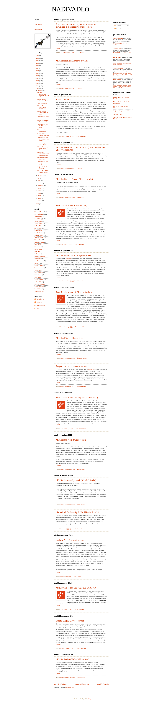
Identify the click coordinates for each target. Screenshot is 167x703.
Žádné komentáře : (81, 136)
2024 (37, 60)
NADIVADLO (70, 9)
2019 (37, 73)
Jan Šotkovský (38, 228)
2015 (37, 83)
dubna (39, 193)
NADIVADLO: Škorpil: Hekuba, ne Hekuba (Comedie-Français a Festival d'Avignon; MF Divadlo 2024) (122, 74)
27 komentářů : (80, 52)
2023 (37, 63)
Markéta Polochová (40, 284)
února (39, 198)
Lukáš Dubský (38, 218)
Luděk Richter (38, 249)
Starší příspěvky (103, 684)
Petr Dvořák (38, 244)
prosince (40, 90)
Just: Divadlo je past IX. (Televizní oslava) (74, 292)
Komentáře (118, 28)
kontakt (36, 27)
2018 (37, 75)
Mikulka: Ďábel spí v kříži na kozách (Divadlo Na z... (42, 107)
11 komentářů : (81, 504)
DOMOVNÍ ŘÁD (39, 29)
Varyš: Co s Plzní (117, 114)
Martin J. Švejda (39, 214)
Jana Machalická (39, 260)
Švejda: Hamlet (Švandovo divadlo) (71, 366)
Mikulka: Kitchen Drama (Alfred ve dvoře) (74, 179)
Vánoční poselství (63, 99)
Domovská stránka (82, 684)
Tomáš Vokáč (38, 270)
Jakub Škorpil (38, 216)
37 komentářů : (81, 677)
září (39, 180)
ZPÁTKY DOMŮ (39, 24)
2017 (37, 78)
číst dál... (58, 48)
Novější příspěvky (60, 684)
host (38, 308)
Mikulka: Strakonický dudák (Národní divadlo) (76, 480)
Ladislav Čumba (39, 265)
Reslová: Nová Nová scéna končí (70, 540)
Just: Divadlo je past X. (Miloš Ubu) (71, 205)
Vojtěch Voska (38, 221)
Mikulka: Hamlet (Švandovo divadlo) (72, 61)
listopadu (40, 175)
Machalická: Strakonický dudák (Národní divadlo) (77, 512)
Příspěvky (117, 25)
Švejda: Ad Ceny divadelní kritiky (121, 111)
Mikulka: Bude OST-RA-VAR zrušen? (72, 659)
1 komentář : (80, 168)
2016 (37, 80)
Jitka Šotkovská (39, 237)
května (40, 190)
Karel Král (37, 251)
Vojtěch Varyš (38, 223)
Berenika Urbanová (40, 256)
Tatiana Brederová (39, 268)
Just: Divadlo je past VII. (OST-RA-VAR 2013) (76, 588)
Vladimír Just (38, 239)
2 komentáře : (81, 281)
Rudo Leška (38, 253)
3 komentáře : (81, 197)
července (40, 185)
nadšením (68, 258)
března (40, 195)
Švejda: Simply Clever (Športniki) (70, 621)
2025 (37, 58)
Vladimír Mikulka (39, 211)
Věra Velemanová (39, 291)
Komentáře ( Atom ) (70, 687)
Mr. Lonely (91, 369)
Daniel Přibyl (38, 258)
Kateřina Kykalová (39, 242)
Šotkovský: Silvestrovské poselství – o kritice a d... (43, 95)
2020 (37, 70)
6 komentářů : (80, 88)
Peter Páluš (38, 277)
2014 (37, 86)
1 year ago (119, 44)
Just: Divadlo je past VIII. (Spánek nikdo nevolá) (77, 397)
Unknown (39, 302)
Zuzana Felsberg (39, 279)
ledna (39, 200)
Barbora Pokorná (39, 235)
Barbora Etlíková (39, 225)
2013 (37, 88)
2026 (37, 55)
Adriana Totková (39, 282)
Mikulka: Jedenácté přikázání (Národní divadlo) (120, 107)
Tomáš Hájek (38, 289)
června (40, 188)
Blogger (90, 698)
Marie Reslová (38, 275)
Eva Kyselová (38, 233)
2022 (37, 65)
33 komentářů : (78, 576)
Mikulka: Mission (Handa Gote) (69, 338)
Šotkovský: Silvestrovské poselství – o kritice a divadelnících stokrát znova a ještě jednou (76, 25)
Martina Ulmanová (39, 286)
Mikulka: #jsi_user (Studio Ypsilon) (71, 440)
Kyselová (37, 263)
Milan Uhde (38, 246)
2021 (37, 68)
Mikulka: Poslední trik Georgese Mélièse (73, 255)
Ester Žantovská (39, 272)
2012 (37, 204)
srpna (39, 183)
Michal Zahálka (39, 230)
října (39, 178)
